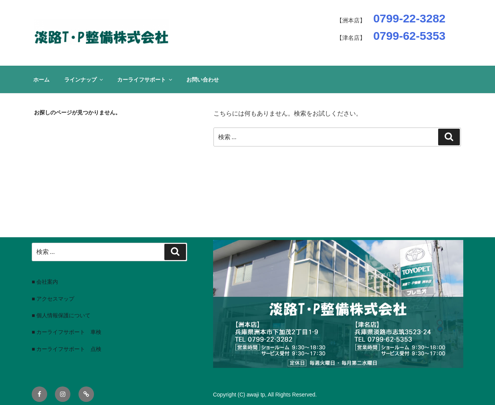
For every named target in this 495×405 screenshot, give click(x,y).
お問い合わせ (202, 80)
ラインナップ (84, 80)
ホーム (41, 80)
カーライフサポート (145, 80)
